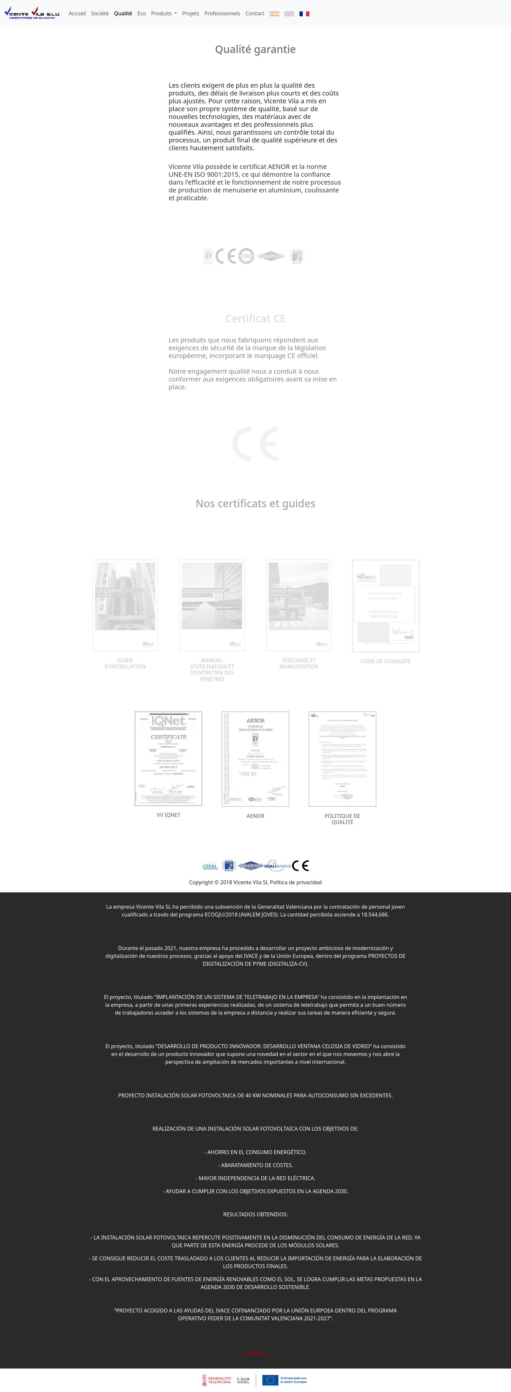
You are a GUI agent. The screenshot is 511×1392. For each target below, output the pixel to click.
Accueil (77, 13)
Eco (142, 13)
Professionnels (222, 13)
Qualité (123, 13)
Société (100, 13)
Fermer (255, 1353)
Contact (254, 13)
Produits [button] (162, 13)
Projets (190, 13)
